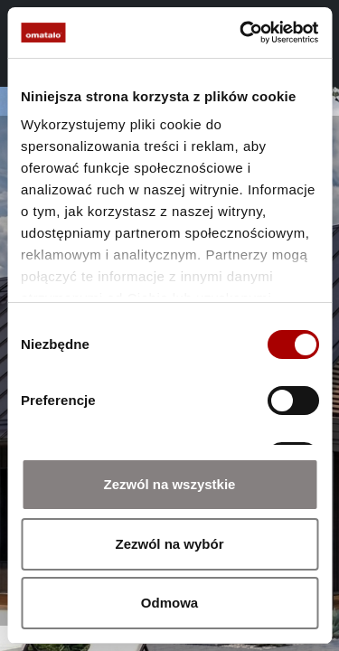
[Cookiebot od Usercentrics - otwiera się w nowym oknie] (241, 32)
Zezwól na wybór (169, 544)
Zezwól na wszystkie (170, 484)
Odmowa (169, 602)
